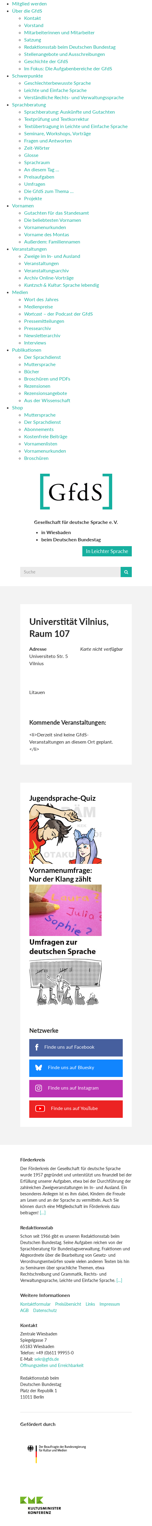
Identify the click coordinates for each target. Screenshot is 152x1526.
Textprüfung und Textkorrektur (56, 119)
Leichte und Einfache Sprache (55, 90)
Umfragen (34, 184)
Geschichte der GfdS (46, 61)
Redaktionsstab (36, 1227)
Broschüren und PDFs (47, 378)
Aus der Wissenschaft (47, 400)
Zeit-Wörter (37, 148)
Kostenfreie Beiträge (45, 436)
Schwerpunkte (27, 75)
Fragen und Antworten (48, 140)
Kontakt (32, 18)
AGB (24, 1310)
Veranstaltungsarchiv (46, 270)
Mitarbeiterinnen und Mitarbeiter (59, 32)
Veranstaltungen (29, 249)
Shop (17, 407)
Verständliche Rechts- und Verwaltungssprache (74, 97)
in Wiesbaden (56, 532)
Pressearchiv (37, 328)
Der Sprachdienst (42, 357)
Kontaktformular (35, 1304)
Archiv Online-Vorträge (49, 277)
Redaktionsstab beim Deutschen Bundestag (70, 47)
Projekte (33, 198)
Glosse (31, 155)
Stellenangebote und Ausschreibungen (64, 54)
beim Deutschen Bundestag (71, 539)
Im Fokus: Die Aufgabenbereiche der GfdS (68, 68)
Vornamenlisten (40, 443)
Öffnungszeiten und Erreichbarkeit (52, 1365)
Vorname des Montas (46, 234)
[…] (43, 1212)
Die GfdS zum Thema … (49, 191)
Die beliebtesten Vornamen (52, 220)
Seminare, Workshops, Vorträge (57, 133)
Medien (20, 292)
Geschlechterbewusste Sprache (57, 83)
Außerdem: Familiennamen (52, 241)
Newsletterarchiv (42, 335)
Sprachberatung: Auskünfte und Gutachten (69, 112)
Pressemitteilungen (44, 321)
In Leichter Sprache (107, 551)
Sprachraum (37, 162)
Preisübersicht (68, 1304)
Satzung (32, 39)
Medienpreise (38, 306)
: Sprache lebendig (61, 285)
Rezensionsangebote (45, 393)
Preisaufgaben (39, 176)
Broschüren (36, 458)
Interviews (35, 342)
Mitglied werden (29, 3)
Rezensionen (37, 386)
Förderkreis (32, 1159)
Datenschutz (45, 1310)
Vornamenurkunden (45, 227)
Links (90, 1304)
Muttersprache (39, 364)
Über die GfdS (27, 11)
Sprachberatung (29, 104)
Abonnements (39, 429)
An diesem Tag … (41, 169)
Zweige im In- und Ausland (52, 256)
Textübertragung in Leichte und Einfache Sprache (76, 126)
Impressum (110, 1304)
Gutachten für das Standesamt (56, 213)
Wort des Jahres (41, 299)
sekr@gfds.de (46, 1359)
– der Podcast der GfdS (58, 314)
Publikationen (26, 350)
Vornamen (23, 205)
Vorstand (33, 25)
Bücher (31, 371)
